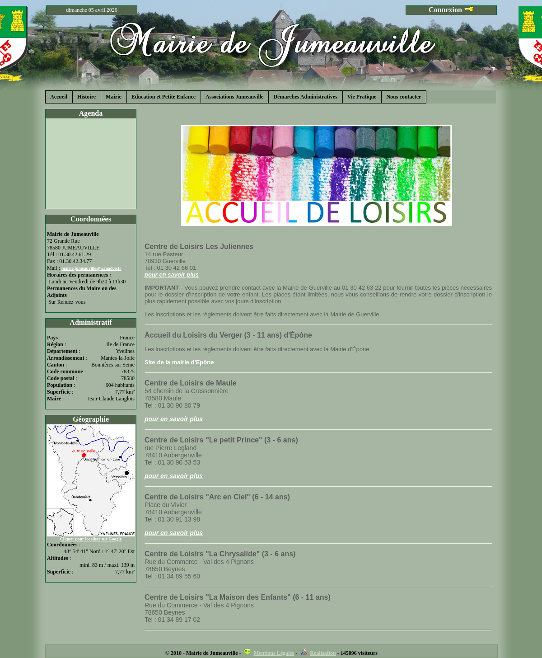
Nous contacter (403, 97)
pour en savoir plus (172, 274)
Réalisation (323, 653)
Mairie (113, 97)
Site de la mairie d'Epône (179, 362)
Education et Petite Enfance (163, 97)
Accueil (58, 97)
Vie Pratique (362, 97)
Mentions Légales (274, 653)
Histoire (86, 97)
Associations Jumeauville (234, 97)
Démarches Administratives (305, 97)
